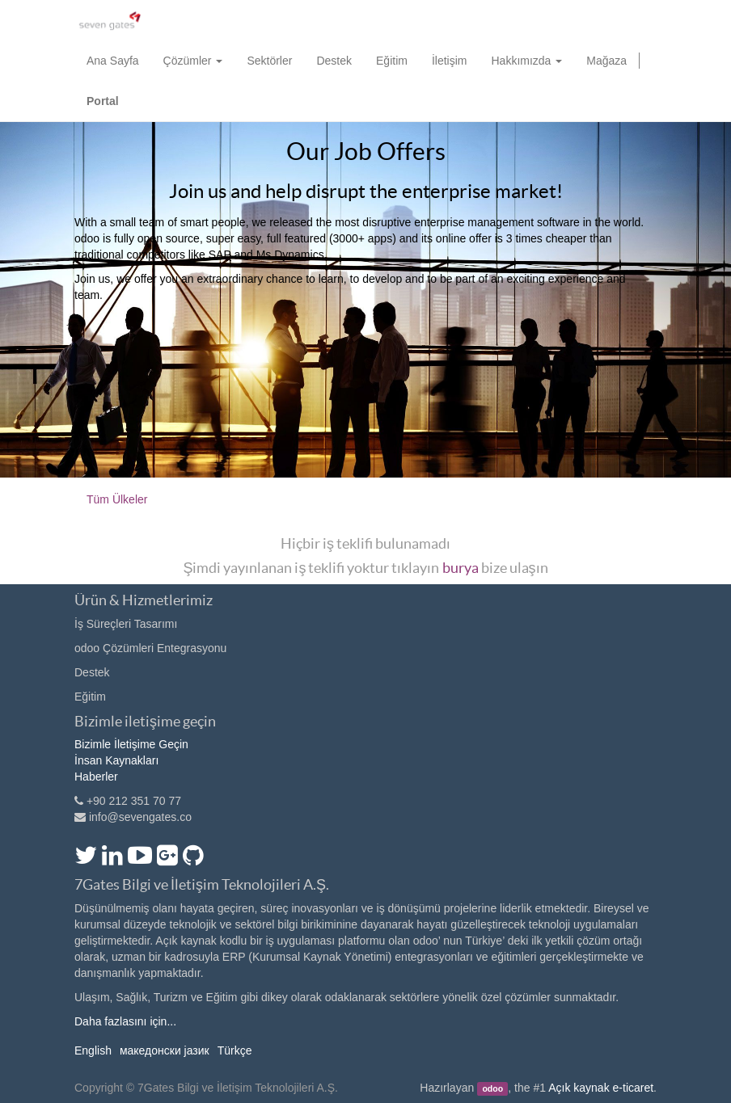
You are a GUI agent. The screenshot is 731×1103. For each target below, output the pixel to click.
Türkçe (235, 1050)
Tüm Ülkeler (117, 499)
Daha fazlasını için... (125, 1021)
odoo (492, 1088)
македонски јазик (164, 1050)
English (93, 1050)
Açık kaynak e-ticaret (600, 1087)
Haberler (96, 776)
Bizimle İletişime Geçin (131, 744)
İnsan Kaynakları (116, 760)
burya (460, 567)
